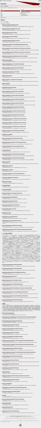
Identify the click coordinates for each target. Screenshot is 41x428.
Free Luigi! (4, 395)
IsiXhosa (8, 421)
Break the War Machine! (6, 403)
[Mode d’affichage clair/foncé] (40, 0)
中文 (9, 421)
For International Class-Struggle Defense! (9, 197)
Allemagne (12, 418)
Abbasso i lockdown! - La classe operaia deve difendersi (12, 79)
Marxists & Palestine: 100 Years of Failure (9, 32)
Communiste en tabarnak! (30, 14)
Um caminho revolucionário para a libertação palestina (12, 264)
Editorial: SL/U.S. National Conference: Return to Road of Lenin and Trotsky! (15, 375)
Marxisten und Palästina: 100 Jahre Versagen (10, 24)
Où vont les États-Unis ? (6, 150)
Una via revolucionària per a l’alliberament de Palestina (12, 225)
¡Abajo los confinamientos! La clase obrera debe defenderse (13, 67)
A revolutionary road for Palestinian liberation (10, 367)
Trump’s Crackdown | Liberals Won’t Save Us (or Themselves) (13, 399)
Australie (7, 418)
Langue (2, 9)
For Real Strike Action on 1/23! (7, 407)
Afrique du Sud (34, 418)
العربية (10, 11)
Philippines (28, 418)
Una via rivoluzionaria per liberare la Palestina (10, 360)
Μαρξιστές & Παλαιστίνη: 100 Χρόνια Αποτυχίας (11, 28)
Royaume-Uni (18, 418)
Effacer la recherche (3, 17)
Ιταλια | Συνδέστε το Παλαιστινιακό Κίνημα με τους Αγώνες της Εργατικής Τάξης (17, 287)
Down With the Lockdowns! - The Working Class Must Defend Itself (14, 118)
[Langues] (39, 0)
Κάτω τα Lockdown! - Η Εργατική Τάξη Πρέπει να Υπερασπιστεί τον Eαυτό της (16, 48)
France (15, 418)
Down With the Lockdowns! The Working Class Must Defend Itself (14, 122)
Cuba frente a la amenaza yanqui (30, 15)
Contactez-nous (8, 0)
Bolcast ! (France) (30, 13)
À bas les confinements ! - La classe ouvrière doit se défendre (13, 99)
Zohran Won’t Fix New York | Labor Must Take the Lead (12, 193)
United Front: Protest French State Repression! (10, 410)
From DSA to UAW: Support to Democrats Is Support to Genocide (13, 110)
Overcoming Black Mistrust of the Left (9, 208)
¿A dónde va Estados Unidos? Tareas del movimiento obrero (13, 146)
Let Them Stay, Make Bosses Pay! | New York (10, 177)
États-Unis (31, 418)
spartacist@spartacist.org (18, 416)
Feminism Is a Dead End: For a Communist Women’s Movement (13, 130)
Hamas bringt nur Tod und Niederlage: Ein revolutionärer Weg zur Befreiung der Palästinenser (19, 316)
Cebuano (10, 14)
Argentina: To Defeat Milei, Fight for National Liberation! (12, 328)
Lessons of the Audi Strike (7, 383)
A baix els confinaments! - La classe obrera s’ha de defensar (13, 91)
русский (2, 421)
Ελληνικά (10, 15)
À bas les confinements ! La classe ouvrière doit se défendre (13, 95)
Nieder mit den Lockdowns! (7, 60)
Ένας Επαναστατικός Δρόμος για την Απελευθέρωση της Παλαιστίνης (15, 291)
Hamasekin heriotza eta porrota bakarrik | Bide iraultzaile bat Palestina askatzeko (17, 229)
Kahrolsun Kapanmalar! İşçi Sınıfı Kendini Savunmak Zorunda (13, 157)
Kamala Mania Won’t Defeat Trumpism (9, 87)
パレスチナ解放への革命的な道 (7, 233)
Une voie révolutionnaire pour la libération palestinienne (12, 284)
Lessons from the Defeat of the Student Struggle (11, 391)
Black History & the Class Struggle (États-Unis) (30, 12)
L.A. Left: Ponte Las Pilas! (6, 189)
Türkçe (5, 421)
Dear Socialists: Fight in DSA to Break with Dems (11, 204)
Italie (22, 418)
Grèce (21, 418)
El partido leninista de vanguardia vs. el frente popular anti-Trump (14, 142)
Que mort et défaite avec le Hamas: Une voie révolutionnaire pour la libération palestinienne (19, 352)
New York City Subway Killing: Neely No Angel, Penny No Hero (13, 107)
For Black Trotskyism (6, 371)
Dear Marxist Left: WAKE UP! (7, 134)
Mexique (25, 418)
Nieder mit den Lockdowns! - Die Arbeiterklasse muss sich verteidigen (15, 56)
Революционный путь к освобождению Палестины (11, 220)
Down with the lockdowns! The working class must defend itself (14, 126)
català (10, 13)
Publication (22, 9)
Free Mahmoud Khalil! (6, 185)
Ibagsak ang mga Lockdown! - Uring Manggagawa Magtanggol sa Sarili (15, 44)
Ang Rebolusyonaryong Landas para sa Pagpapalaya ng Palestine (14, 272)
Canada (10, 418)
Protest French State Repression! (8, 313)
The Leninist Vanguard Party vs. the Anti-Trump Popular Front (13, 173)
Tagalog (4, 421)
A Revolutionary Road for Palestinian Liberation (10, 324)
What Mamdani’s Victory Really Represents (10, 201)
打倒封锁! (3, 303)
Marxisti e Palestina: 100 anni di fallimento (10, 36)
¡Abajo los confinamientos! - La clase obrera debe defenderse (13, 63)
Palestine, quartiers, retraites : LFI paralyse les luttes (12, 280)
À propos (4, 0)
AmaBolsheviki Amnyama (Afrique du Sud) (30, 11)
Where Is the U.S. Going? (6, 181)
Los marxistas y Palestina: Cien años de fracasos (11, 40)
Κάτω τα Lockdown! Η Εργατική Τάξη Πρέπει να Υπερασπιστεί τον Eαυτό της (16, 52)
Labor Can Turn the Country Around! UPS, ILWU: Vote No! (12, 138)
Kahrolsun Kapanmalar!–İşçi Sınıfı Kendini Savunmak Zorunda (13, 154)
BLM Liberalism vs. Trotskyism (7, 169)
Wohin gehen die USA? (6, 161)
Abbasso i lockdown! (6, 83)
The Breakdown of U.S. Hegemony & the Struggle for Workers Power (14, 387)
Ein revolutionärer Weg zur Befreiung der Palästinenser (12, 320)
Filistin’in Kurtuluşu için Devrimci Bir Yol (9, 276)
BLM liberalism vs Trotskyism (7, 165)
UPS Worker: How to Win (6, 212)
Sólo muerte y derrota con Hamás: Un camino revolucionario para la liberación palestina (18, 340)
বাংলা (10, 12)
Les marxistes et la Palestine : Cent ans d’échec (10, 71)
